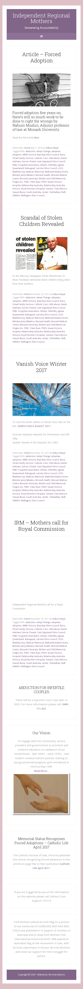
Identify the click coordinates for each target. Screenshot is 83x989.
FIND (14, 165)
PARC (26, 182)
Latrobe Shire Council (46, 168)
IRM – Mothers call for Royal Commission (41, 525)
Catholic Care (41, 158)
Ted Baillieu (54, 192)
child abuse (54, 158)
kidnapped (30, 168)
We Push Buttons (57, 974)
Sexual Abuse (18, 192)
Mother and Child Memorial (52, 178)
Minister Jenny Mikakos (23, 175)
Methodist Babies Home (56, 172)
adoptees (55, 151)
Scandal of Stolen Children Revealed (41, 220)
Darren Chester (29, 161)
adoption (16, 154)
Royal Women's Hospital (33, 189)
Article (27, 148)
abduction (31, 151)
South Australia (33, 192)
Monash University (29, 178)
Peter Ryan (35, 182)
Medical (30, 172)
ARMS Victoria (29, 154)
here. (36, 137)
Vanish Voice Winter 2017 (41, 366)
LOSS (60, 168)
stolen (45, 192)
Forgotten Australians (28, 165)
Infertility (52, 165)
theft (63, 192)
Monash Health (43, 175)
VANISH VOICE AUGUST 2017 (34, 426)
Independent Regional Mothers (41, 18)
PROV (44, 182)
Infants (43, 165)
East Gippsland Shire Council (51, 161)
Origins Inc (17, 182)
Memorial (39, 172)
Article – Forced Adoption (41, 57)
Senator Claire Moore (56, 189)
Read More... (41, 771)
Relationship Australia (32, 185)
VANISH (16, 195)
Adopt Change (43, 151)
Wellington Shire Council (32, 195)
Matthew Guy (18, 172)
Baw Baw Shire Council (48, 154)
